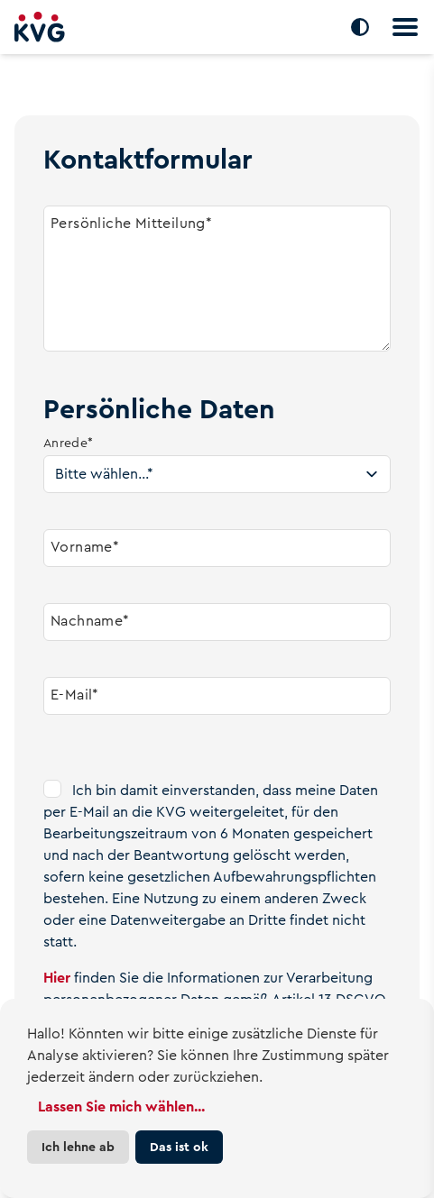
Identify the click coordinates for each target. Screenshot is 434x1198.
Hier (56, 977)
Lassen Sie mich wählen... (121, 1106)
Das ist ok (179, 1147)
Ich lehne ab (78, 1147)
